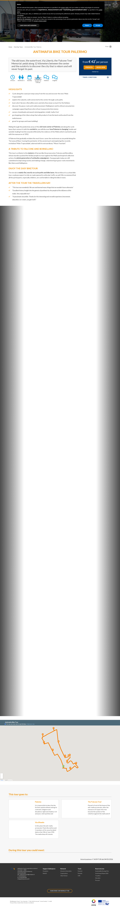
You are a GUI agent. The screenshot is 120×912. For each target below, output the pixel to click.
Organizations (64, 873)
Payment (80, 871)
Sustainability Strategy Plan (102, 871)
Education (97, 878)
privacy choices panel (40, 21)
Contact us (95, 71)
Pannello (80, 873)
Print (108, 47)
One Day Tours (18, 47)
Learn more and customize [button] (28, 25)
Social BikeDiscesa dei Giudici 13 (38, 79)
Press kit (97, 880)
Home (10, 47)
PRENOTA (89, 67)
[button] (95, 77)
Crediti (50, 901)
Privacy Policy (13, 902)
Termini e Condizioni (29, 902)
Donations (45, 871)
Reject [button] (87, 25)
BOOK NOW (101, 67)
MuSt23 (45, 873)
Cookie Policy (20, 902)
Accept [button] (98, 25)
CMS (79, 875)
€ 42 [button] (92, 62)
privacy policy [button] (65, 7)
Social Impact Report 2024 (101, 873)
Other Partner (64, 875)
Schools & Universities (66, 871)
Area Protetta (43, 901)
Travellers (98, 875)
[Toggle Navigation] (14, 13)
